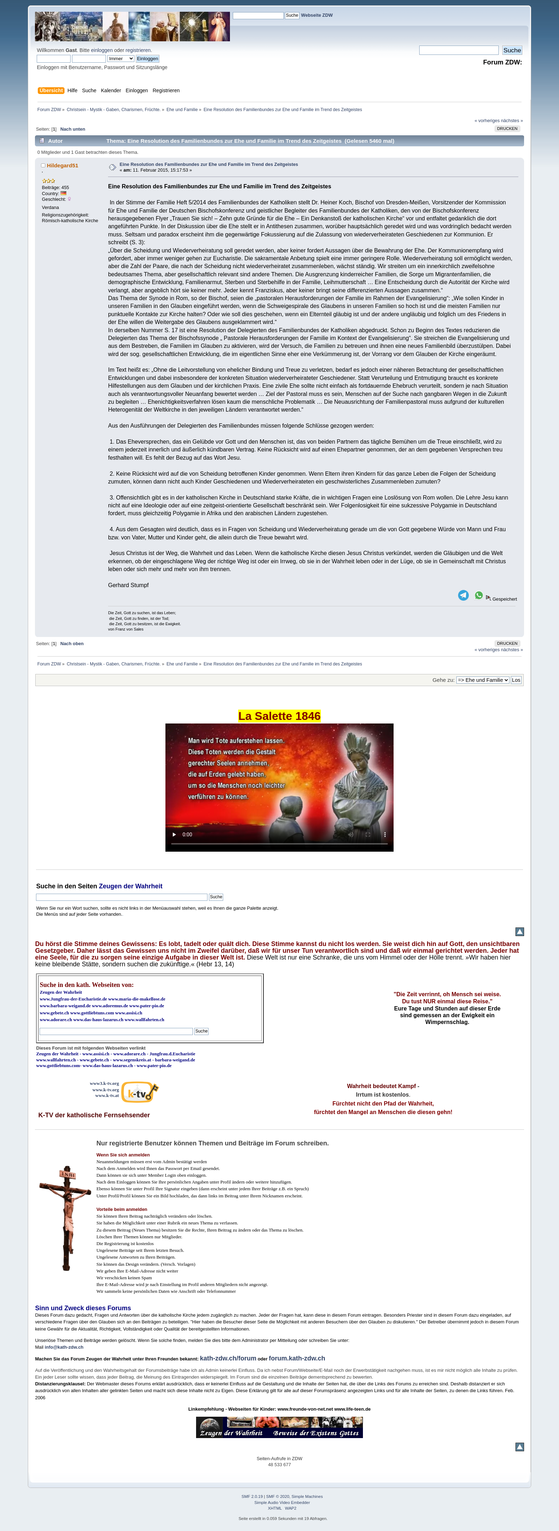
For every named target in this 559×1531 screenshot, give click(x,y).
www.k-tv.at (107, 1095)
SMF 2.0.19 (252, 1496)
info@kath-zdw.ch (64, 1347)
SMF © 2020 (277, 1496)
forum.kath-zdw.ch (297, 1358)
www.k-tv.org (105, 1089)
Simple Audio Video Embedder (282, 1502)
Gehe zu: (443, 680)
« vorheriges (487, 120)
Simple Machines (307, 1496)
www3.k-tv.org (104, 1083)
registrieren (137, 50)
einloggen (102, 50)
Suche (45, 886)
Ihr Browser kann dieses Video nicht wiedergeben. (279, 787)
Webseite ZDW (317, 15)
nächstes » (512, 120)
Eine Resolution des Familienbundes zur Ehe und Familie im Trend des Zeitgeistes (209, 164)
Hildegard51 (62, 165)
